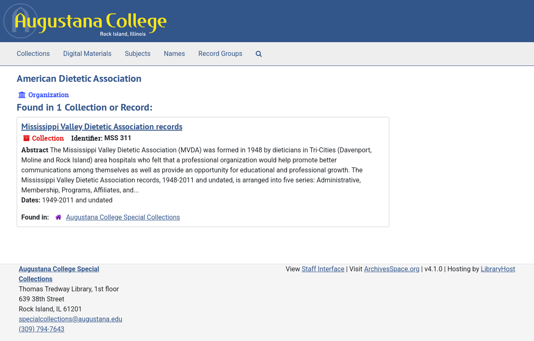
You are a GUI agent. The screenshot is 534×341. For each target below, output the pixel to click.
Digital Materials (87, 54)
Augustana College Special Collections (123, 217)
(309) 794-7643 (41, 329)
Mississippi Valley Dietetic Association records (101, 126)
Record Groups (220, 54)
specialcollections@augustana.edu (70, 319)
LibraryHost (498, 269)
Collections (33, 54)
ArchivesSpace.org (392, 269)
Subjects (137, 54)
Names (174, 54)
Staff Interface (323, 269)
